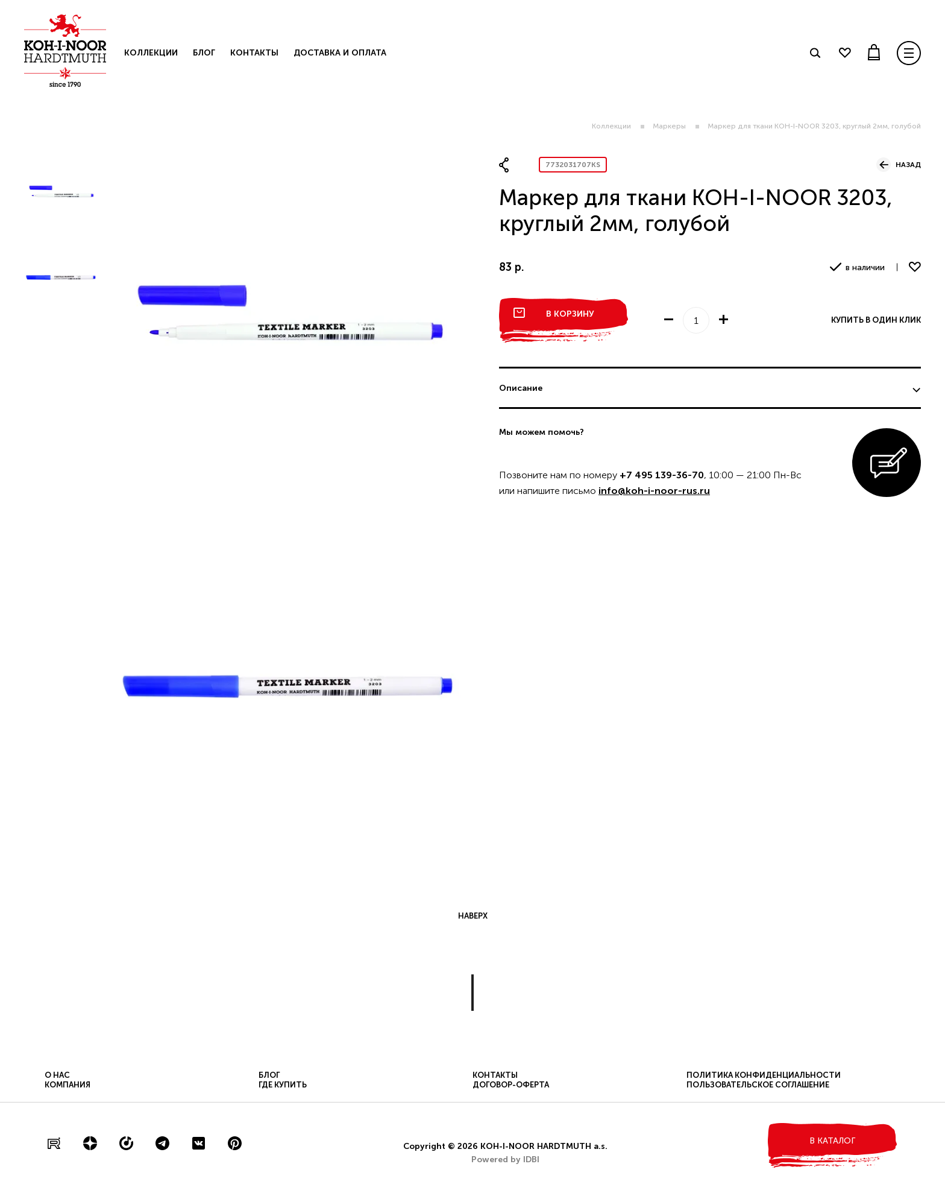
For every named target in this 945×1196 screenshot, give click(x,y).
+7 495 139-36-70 (662, 475)
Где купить (283, 1084)
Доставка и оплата (340, 53)
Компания (67, 1084)
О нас (57, 1075)
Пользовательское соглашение (757, 1084)
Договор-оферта (510, 1084)
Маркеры (669, 126)
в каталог (832, 1141)
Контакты (254, 53)
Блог (204, 53)
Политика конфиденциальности (763, 1075)
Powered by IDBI (505, 1159)
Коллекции (611, 126)
